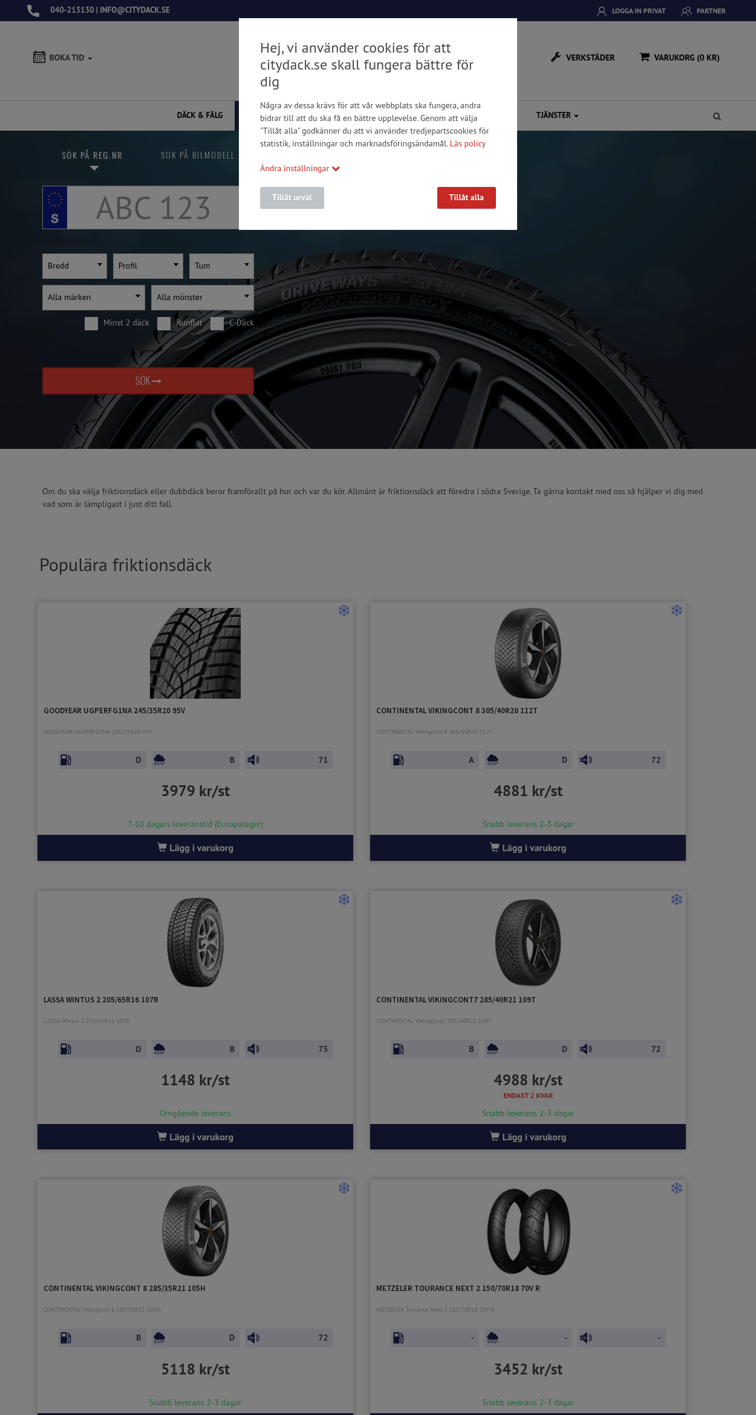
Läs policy (468, 143)
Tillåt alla (466, 197)
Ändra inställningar (300, 168)
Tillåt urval (292, 197)
